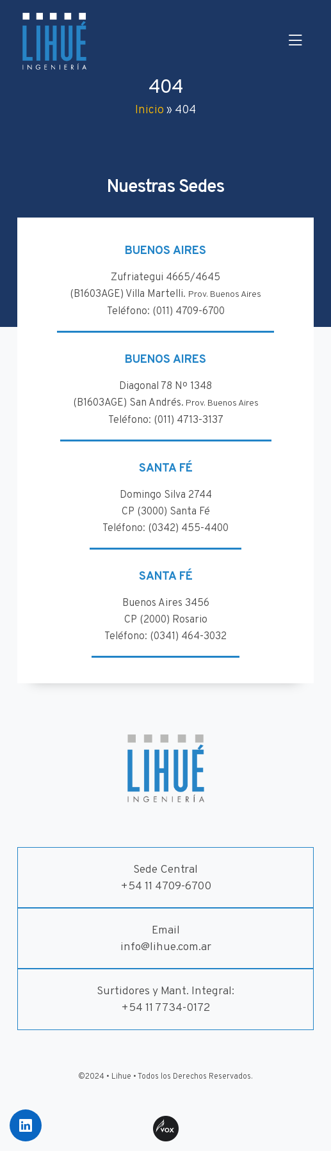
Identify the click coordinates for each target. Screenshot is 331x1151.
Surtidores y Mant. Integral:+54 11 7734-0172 (165, 999)
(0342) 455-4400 (188, 528)
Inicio (149, 110)
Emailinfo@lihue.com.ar (165, 939)
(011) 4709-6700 (188, 311)
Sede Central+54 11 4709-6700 (165, 878)
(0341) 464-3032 (188, 636)
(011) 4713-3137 (188, 420)
